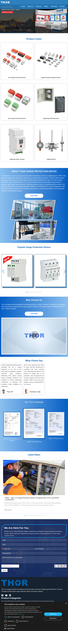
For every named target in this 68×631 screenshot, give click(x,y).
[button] (23, 629)
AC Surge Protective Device (10, 601)
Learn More (34, 195)
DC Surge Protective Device (27, 601)
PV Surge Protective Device (45, 601)
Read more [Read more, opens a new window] (21, 614)
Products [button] (39, 6)
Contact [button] (62, 6)
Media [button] (46, 6)
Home (23, 6)
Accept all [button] (53, 614)
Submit (4, 570)
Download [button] (54, 6)
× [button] (66, 603)
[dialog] (34, 616)
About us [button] (30, 6)
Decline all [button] (53, 618)
